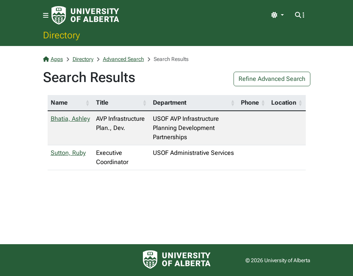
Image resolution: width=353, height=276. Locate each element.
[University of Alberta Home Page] (85, 15)
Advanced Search (123, 59)
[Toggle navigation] (45, 15)
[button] (87, 103)
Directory (61, 35)
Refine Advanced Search (272, 78)
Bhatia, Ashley (70, 118)
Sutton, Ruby (68, 152)
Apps (53, 59)
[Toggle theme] (277, 15)
